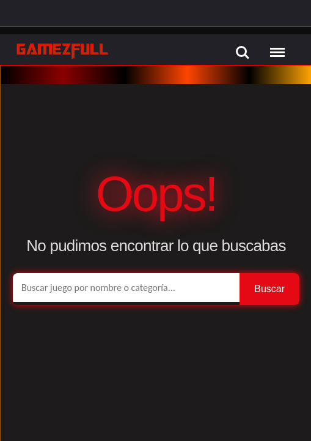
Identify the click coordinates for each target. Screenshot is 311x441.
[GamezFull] (62, 50)
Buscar (269, 289)
